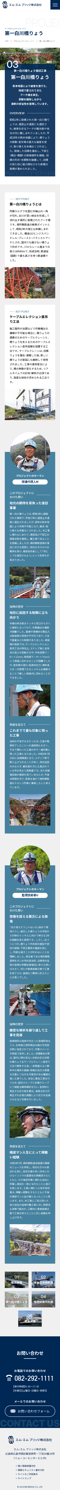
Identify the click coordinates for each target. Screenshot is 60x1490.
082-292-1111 (30, 1378)
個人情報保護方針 (27, 1465)
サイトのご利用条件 (28, 1474)
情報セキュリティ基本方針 (31, 1470)
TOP (7, 41)
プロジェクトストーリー (24, 41)
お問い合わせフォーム (30, 1411)
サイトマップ (24, 1478)
